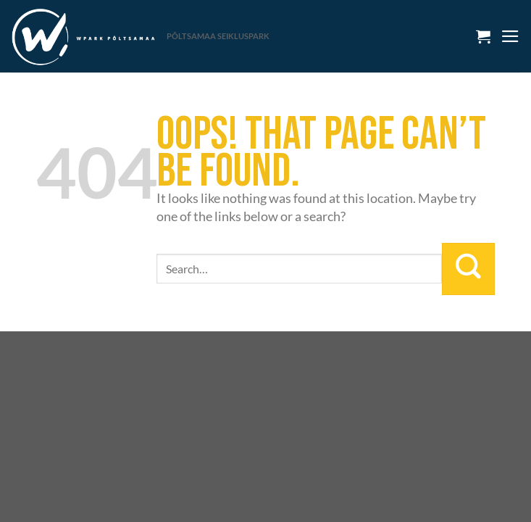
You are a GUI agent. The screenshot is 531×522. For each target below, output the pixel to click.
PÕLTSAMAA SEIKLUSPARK (218, 36)
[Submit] (468, 269)
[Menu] (510, 36)
